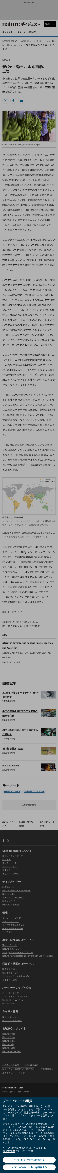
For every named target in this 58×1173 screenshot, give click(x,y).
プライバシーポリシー (35, 1139)
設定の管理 (9, 1151)
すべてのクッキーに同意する (29, 1159)
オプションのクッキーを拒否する (29, 1167)
